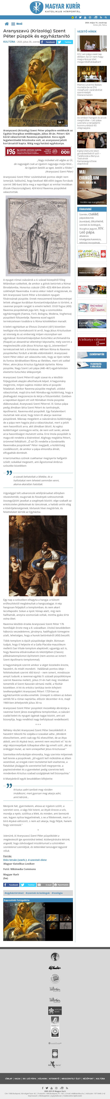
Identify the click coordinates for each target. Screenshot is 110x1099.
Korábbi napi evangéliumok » (92, 202)
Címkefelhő (85, 209)
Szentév (83, 214)
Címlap (8, 1078)
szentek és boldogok (89, 224)
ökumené (97, 221)
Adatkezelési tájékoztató (72, 1096)
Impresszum (32, 1096)
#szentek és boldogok (38, 893)
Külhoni (42, 1078)
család (93, 214)
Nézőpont (88, 1078)
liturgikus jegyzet (88, 228)
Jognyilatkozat (56, 1096)
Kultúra (9, 41)
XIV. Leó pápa (91, 230)
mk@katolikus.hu (77, 1093)
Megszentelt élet (71, 1078)
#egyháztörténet (14, 893)
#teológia (57, 893)
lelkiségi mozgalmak (89, 242)
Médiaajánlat (44, 1096)
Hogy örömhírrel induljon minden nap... (90, 180)
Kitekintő (54, 1078)
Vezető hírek (86, 31)
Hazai (17, 1078)
